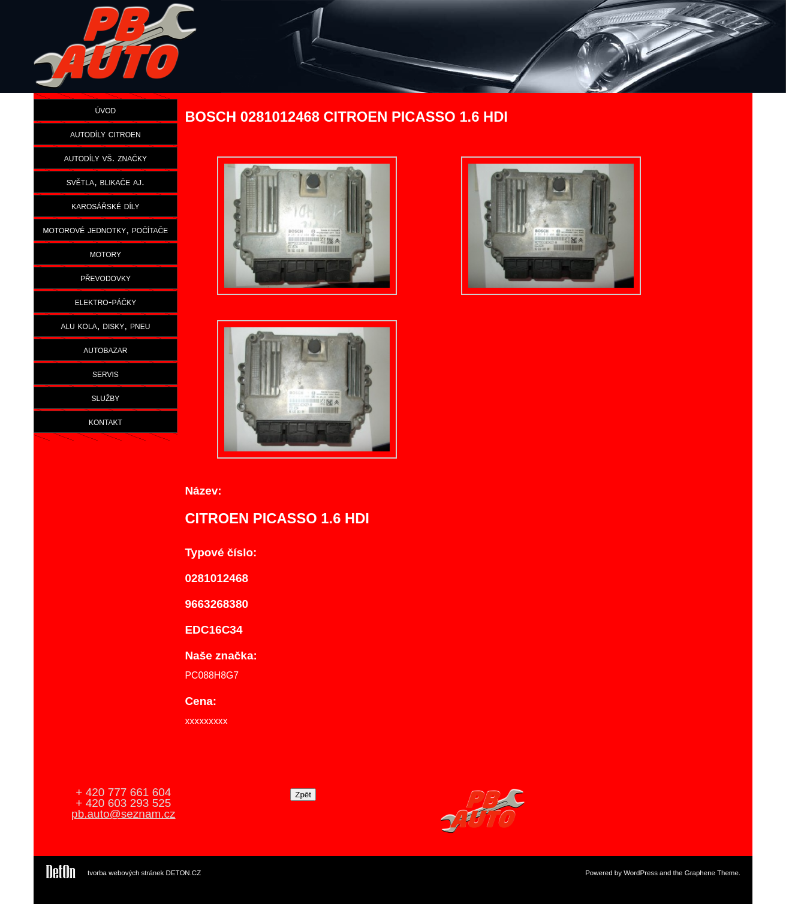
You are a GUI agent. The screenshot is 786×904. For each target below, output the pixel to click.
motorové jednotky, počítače (105, 230)
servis (105, 373)
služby (106, 397)
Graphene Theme (712, 872)
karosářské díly (105, 206)
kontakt (105, 421)
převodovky (105, 278)
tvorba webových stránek (126, 872)
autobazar (105, 349)
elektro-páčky (106, 302)
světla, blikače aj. (105, 182)
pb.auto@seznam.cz (123, 813)
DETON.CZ (183, 872)
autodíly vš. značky (105, 158)
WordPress (641, 872)
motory (105, 254)
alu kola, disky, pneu (105, 326)
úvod (105, 110)
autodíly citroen (105, 134)
